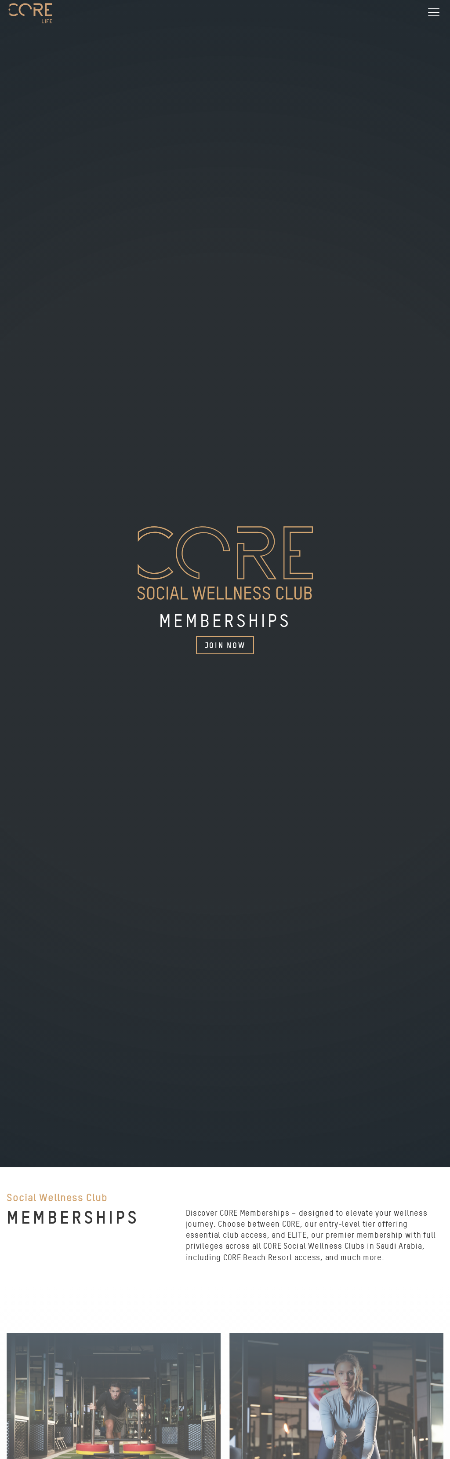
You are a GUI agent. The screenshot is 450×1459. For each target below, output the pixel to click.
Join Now (225, 645)
